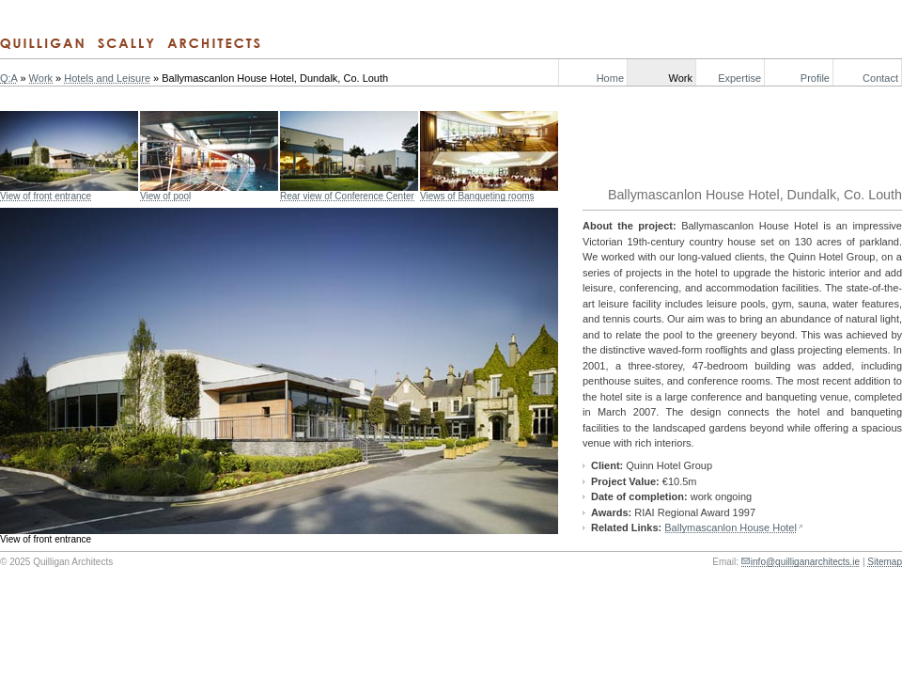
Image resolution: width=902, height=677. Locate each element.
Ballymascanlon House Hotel (730, 527)
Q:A (8, 78)
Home (610, 78)
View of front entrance (45, 196)
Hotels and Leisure (107, 78)
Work (680, 78)
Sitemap (884, 562)
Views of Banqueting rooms (477, 196)
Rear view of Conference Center (347, 196)
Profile (815, 78)
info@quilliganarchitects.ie (805, 562)
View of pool (165, 196)
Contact (880, 78)
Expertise (739, 78)
